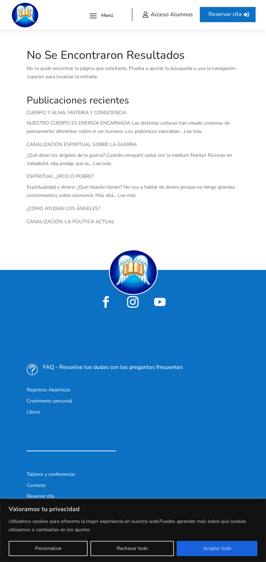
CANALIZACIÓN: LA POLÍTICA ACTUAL (71, 221)
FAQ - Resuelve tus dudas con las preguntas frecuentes (113, 367)
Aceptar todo (217, 548)
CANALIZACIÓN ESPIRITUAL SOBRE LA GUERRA (82, 144)
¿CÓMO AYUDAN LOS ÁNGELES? (63, 208)
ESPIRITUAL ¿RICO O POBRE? (60, 176)
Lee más (193, 131)
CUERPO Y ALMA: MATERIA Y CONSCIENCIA (76, 112)
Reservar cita (225, 14)
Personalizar (48, 548)
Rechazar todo (132, 548)
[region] (133, 530)
